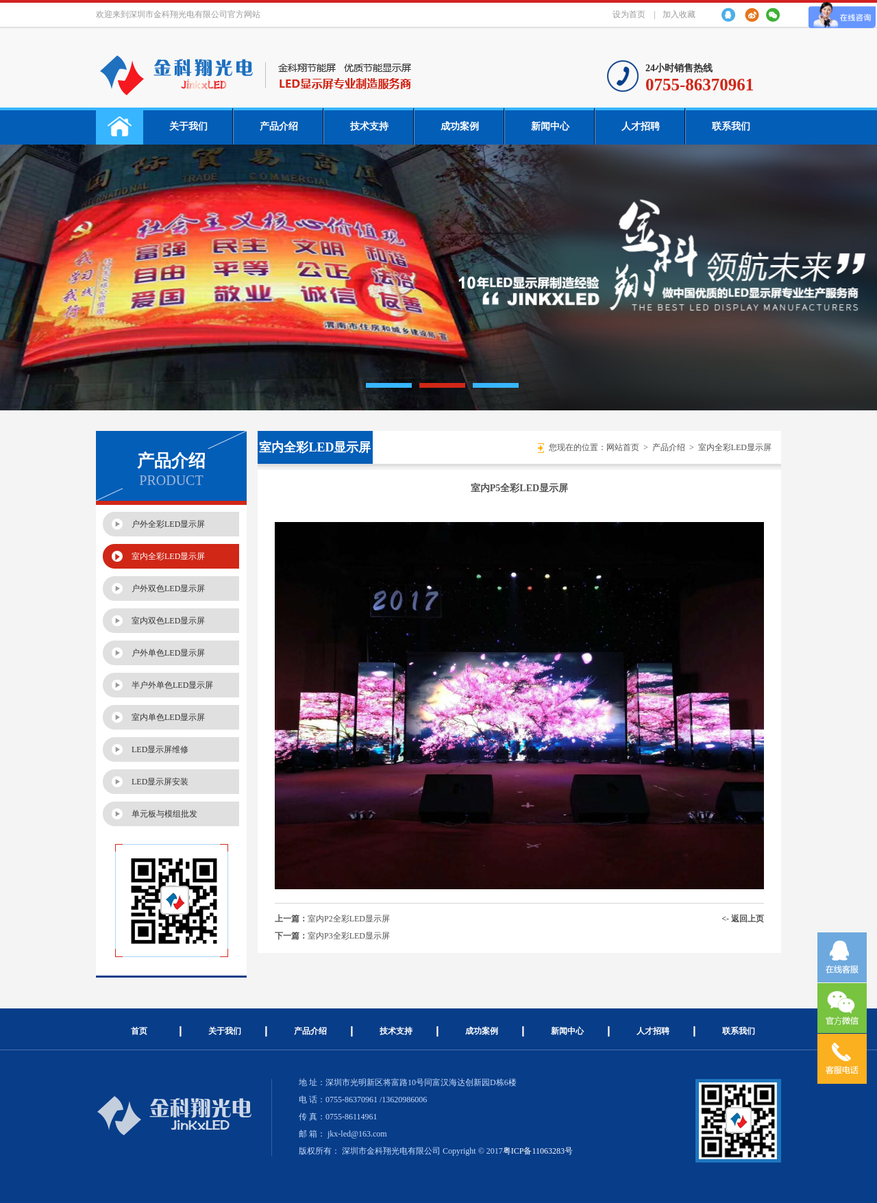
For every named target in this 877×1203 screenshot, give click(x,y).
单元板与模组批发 (164, 814)
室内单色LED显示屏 (168, 717)
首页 (139, 1031)
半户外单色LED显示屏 (172, 685)
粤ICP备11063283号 (538, 1151)
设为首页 (629, 14)
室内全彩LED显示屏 (168, 556)
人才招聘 (640, 126)
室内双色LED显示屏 (168, 620)
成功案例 (460, 126)
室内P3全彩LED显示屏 (349, 936)
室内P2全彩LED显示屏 (349, 918)
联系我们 (731, 126)
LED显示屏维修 (160, 749)
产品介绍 (279, 126)
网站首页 (622, 447)
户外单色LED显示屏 (168, 653)
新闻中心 (550, 126)
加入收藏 (679, 14)
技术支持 (369, 126)
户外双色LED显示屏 (168, 588)
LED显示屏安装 (160, 781)
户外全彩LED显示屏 (168, 524)
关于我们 (188, 126)
